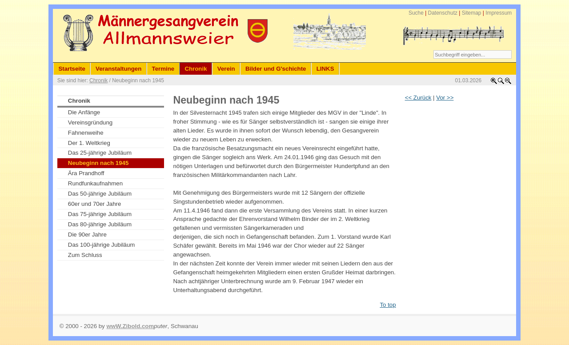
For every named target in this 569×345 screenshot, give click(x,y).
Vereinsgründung (90, 122)
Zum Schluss (85, 255)
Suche (416, 13)
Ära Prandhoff (86, 173)
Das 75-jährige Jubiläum (100, 214)
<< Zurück (418, 97)
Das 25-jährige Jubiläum (100, 152)
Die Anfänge (84, 112)
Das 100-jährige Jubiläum (101, 244)
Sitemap (471, 13)
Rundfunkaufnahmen (95, 183)
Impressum (498, 13)
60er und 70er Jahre (94, 204)
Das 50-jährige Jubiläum (100, 193)
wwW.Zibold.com (130, 326)
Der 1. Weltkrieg (89, 143)
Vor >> (444, 97)
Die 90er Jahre (87, 234)
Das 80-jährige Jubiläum (100, 224)
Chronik (98, 80)
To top (388, 304)
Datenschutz (442, 13)
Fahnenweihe (86, 132)
